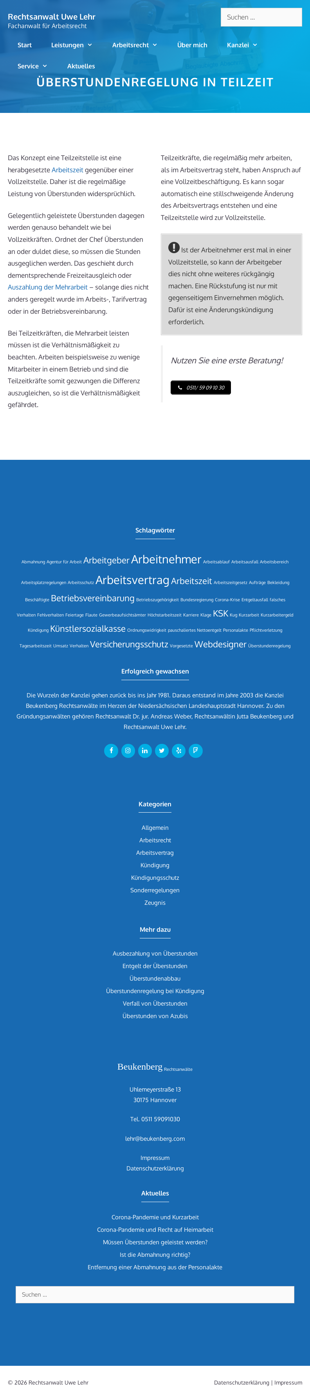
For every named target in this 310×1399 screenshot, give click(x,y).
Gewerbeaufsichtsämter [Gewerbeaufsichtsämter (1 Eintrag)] (122, 615)
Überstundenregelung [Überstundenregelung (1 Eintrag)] (269, 646)
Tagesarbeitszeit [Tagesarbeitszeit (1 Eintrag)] (36, 646)
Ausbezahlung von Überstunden (155, 953)
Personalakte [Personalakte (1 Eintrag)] (235, 630)
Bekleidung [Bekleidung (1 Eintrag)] (278, 582)
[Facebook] (111, 751)
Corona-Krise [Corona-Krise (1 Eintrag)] (227, 599)
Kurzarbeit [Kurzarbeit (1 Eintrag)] (249, 615)
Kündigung (155, 865)
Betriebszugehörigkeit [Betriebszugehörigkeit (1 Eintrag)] (157, 599)
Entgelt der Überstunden (155, 966)
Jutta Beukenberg (259, 716)
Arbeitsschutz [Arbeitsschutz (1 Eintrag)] (81, 582)
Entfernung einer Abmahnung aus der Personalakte (155, 1267)
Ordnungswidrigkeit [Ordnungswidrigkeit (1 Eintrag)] (146, 630)
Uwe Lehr (173, 727)
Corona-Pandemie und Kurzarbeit (155, 1217)
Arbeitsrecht (140, 44)
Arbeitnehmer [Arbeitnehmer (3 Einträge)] (166, 559)
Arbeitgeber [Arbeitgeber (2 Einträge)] (106, 560)
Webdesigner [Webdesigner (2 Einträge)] (221, 644)
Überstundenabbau (155, 978)
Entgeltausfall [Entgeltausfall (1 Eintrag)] (255, 599)
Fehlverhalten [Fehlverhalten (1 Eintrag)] (50, 615)
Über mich (192, 45)
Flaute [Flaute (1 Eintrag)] (91, 615)
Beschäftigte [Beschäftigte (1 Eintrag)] (37, 599)
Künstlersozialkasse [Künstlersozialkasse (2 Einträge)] (88, 628)
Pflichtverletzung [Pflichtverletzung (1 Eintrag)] (266, 630)
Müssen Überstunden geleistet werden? (155, 1242)
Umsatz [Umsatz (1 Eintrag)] (60, 646)
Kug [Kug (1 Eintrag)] (233, 615)
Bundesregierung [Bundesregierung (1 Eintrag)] (196, 599)
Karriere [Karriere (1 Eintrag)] (191, 615)
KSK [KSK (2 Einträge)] (220, 613)
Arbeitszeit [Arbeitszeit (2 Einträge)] (191, 580)
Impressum (155, 1157)
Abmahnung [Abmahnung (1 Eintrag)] (33, 562)
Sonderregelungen (155, 890)
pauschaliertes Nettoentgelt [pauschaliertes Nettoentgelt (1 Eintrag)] (195, 630)
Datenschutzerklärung (155, 1168)
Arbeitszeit (67, 170)
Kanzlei (247, 44)
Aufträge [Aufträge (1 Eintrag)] (257, 582)
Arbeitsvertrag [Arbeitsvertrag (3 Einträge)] (132, 579)
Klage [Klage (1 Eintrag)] (205, 615)
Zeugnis (155, 902)
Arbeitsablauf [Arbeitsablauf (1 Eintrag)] (216, 562)
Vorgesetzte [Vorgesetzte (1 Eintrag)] (181, 646)
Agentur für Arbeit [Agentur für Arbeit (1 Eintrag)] (64, 562)
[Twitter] (162, 751)
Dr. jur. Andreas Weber (162, 716)
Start (25, 45)
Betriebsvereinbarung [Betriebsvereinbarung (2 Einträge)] (93, 598)
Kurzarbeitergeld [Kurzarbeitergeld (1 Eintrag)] (277, 615)
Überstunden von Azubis (155, 1016)
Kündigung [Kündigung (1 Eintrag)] (38, 630)
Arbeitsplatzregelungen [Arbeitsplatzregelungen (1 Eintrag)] (43, 582)
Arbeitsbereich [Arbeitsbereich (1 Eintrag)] (274, 562)
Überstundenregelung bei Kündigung (155, 991)
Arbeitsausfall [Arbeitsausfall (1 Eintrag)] (244, 562)
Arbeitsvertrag (155, 852)
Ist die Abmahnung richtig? (155, 1254)
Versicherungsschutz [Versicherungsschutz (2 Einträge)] (129, 644)
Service (38, 66)
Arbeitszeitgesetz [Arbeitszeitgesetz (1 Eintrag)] (230, 582)
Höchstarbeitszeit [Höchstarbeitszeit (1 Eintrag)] (165, 615)
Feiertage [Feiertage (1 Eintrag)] (74, 615)
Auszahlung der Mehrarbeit (48, 287)
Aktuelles (81, 66)
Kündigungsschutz (155, 877)
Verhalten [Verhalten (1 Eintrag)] (79, 646)
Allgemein (155, 827)
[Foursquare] (195, 751)
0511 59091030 (160, 1119)
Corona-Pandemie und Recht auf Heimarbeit (155, 1229)
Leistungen (77, 44)
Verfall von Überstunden (155, 1003)
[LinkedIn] (145, 751)
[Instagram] (128, 751)
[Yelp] (179, 751)
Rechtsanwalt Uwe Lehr (52, 16)
